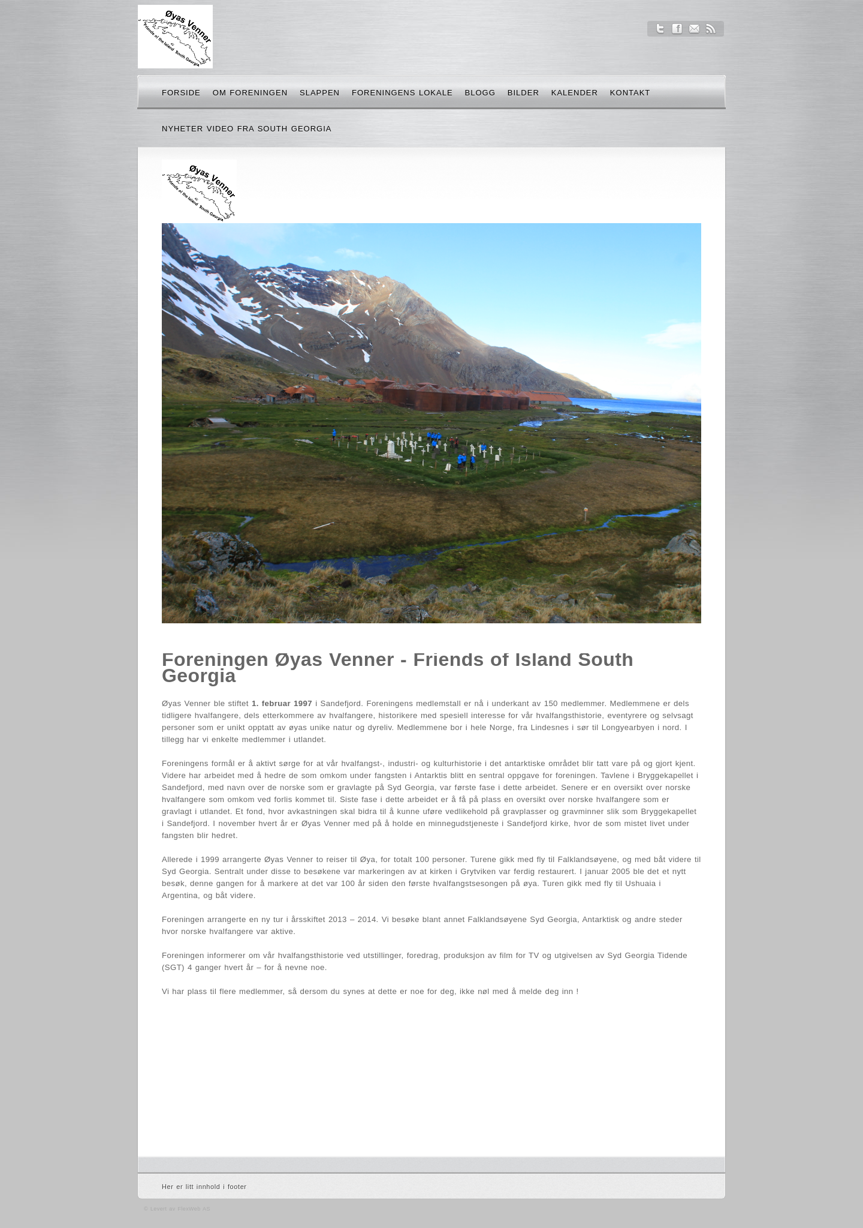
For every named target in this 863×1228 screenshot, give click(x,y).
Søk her (690, 95)
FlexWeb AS (193, 1209)
